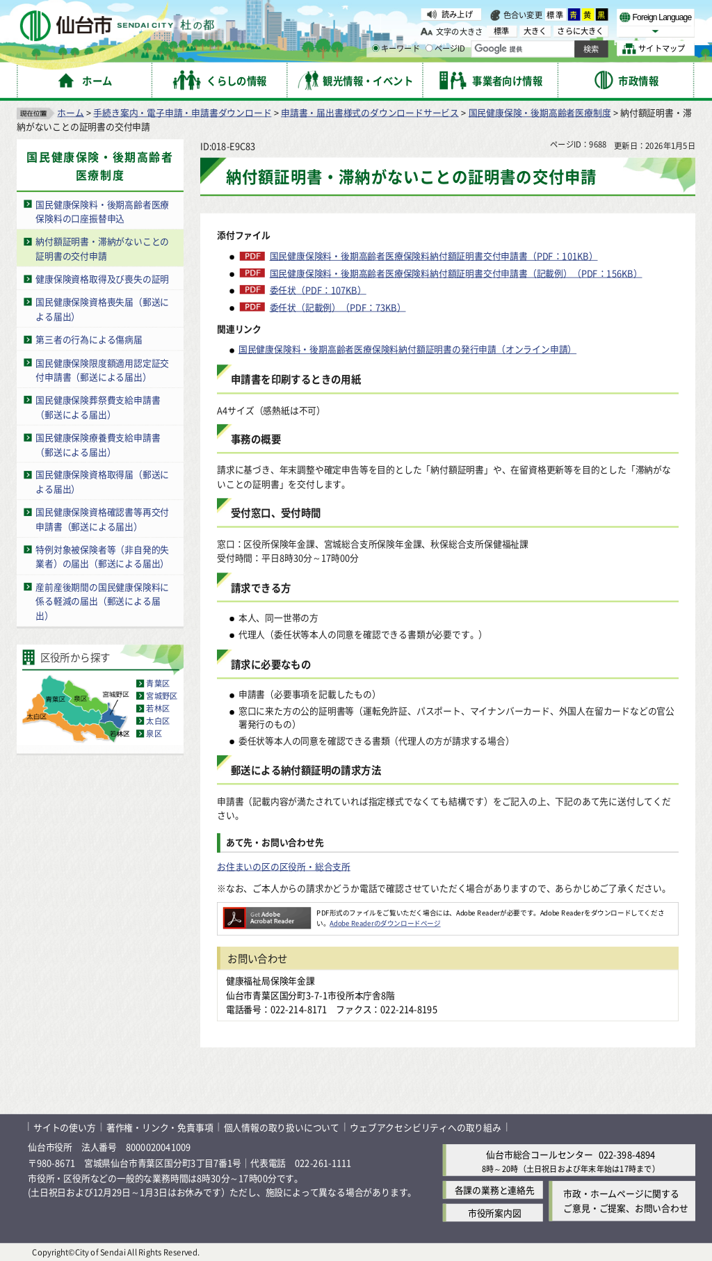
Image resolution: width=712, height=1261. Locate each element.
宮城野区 (161, 695)
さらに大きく (580, 31)
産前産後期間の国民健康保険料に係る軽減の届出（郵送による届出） (102, 600)
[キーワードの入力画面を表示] (375, 48)
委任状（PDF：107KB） (318, 289)
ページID (446, 48)
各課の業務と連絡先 (495, 1189)
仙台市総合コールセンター (539, 1154)
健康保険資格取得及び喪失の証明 (102, 278)
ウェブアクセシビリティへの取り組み (425, 1126)
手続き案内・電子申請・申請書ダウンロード (182, 111)
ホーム (70, 111)
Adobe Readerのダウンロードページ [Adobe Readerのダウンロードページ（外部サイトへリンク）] (385, 923)
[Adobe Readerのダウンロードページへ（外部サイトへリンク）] (267, 912)
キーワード (396, 48)
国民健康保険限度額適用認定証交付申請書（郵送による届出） (102, 369)
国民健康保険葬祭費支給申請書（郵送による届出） (97, 407)
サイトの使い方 (64, 1126)
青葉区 (158, 683)
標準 (556, 14)
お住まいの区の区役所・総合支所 (283, 865)
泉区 (153, 733)
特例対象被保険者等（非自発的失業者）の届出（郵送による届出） (102, 556)
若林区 (158, 708)
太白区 (158, 720)
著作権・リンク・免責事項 (159, 1126)
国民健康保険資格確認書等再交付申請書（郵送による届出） (102, 519)
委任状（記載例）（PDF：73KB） (338, 306)
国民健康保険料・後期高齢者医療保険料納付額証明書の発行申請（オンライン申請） (407, 348)
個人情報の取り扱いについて (281, 1126)
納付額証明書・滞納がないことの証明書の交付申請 (102, 248)
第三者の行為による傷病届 (89, 339)
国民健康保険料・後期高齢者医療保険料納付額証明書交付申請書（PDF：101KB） (434, 256)
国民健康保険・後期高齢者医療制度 (540, 111)
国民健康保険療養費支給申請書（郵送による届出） (97, 444)
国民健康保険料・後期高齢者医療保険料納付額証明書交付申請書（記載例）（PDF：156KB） (456, 272)
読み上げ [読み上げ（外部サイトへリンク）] (457, 13)
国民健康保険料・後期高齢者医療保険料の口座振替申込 (102, 211)
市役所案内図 (494, 1212)
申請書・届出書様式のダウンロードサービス (370, 111)
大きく (535, 31)
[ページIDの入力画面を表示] (429, 48)
